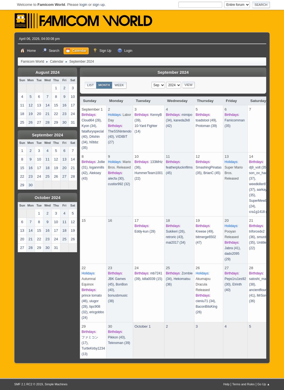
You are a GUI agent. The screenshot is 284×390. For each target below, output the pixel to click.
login (83, 4)
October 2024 (47, 197)
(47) (260, 212)
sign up (99, 4)
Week (119, 85)
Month (104, 85)
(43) (174, 237)
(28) (91, 120)
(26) (175, 231)
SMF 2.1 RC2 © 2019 (28, 384)
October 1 (143, 326)
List (90, 85)
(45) (211, 173)
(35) (258, 167)
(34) (89, 126)
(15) (152, 279)
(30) (116, 178)
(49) (206, 120)
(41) (232, 248)
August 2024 (48, 72)
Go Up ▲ (263, 384)
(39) (206, 126)
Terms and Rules (243, 384)
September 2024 (47, 135)
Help (226, 384)
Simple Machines (56, 384)
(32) (119, 184)
